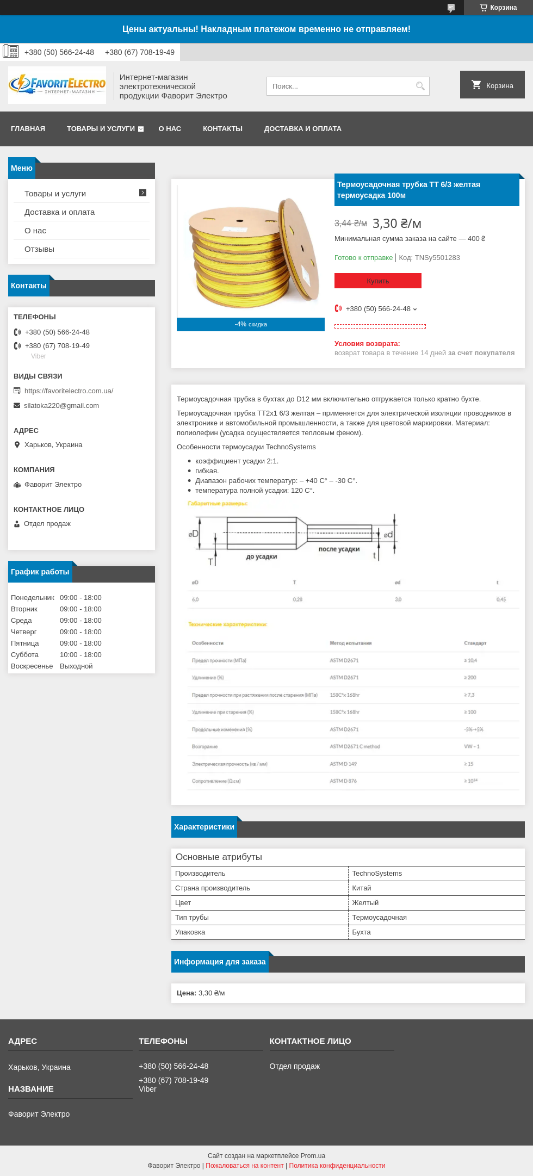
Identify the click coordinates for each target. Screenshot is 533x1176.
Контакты (223, 129)
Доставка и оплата (303, 129)
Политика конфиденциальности (337, 1165)
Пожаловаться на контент (244, 1165)
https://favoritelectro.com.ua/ (68, 391)
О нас (170, 129)
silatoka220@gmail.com (61, 405)
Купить (378, 281)
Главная (28, 129)
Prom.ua (313, 1156)
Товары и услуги (101, 129)
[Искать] (420, 86)
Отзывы (39, 248)
